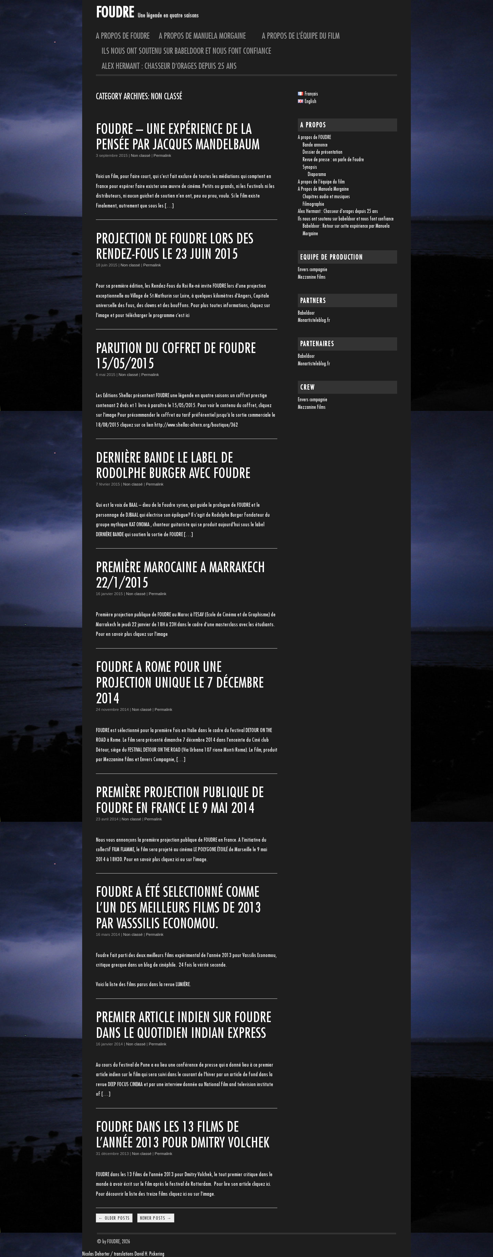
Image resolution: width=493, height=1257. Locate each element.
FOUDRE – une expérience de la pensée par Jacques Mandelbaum (178, 136)
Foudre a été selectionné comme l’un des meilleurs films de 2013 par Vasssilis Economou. (178, 907)
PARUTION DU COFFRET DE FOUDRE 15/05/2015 (176, 355)
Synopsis (310, 167)
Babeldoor (306, 313)
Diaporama (317, 174)
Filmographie (313, 204)
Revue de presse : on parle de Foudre (333, 159)
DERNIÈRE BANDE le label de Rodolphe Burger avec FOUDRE (173, 465)
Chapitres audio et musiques (326, 196)
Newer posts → (156, 1218)
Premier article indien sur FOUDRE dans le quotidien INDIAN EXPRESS (183, 1024)
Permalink (162, 155)
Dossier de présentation (322, 152)
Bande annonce (315, 145)
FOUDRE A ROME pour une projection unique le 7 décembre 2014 (180, 682)
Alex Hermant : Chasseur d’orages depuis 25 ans (169, 66)
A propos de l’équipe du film (301, 35)
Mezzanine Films (312, 277)
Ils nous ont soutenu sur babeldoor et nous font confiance (186, 50)
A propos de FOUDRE (123, 35)
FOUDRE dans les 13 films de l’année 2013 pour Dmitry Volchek (182, 1134)
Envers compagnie (312, 269)
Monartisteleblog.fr (314, 320)
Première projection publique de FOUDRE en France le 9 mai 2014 (180, 799)
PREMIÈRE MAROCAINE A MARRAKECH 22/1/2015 (180, 574)
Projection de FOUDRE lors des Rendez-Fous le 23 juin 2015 (174, 246)
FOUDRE (115, 12)
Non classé (140, 155)
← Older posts (114, 1218)
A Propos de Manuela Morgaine (206, 35)
